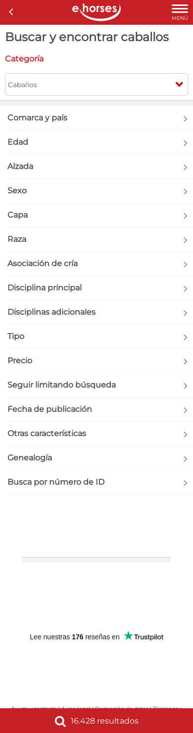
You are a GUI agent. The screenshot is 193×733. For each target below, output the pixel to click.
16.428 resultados (96, 721)
